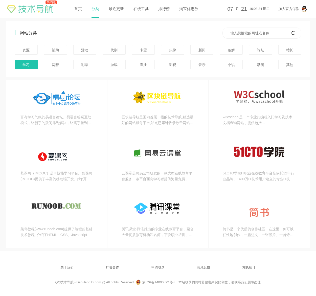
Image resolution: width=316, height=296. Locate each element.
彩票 (84, 65)
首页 (78, 9)
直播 (143, 65)
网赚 (55, 65)
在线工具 (141, 9)
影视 (172, 65)
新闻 (202, 50)
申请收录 (158, 267)
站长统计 (249, 267)
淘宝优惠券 (188, 9)
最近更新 (116, 9)
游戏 (114, 65)
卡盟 (143, 50)
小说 (231, 65)
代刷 (114, 50)
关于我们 (67, 267)
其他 (289, 65)
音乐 (202, 65)
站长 (289, 50)
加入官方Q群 (292, 9)
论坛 (260, 50)
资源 (26, 50)
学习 (26, 65)
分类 (95, 9)
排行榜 (164, 9)
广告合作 (112, 267)
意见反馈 (203, 267)
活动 (84, 50)
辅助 (55, 50)
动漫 (260, 65)
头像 (172, 50)
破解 (231, 50)
